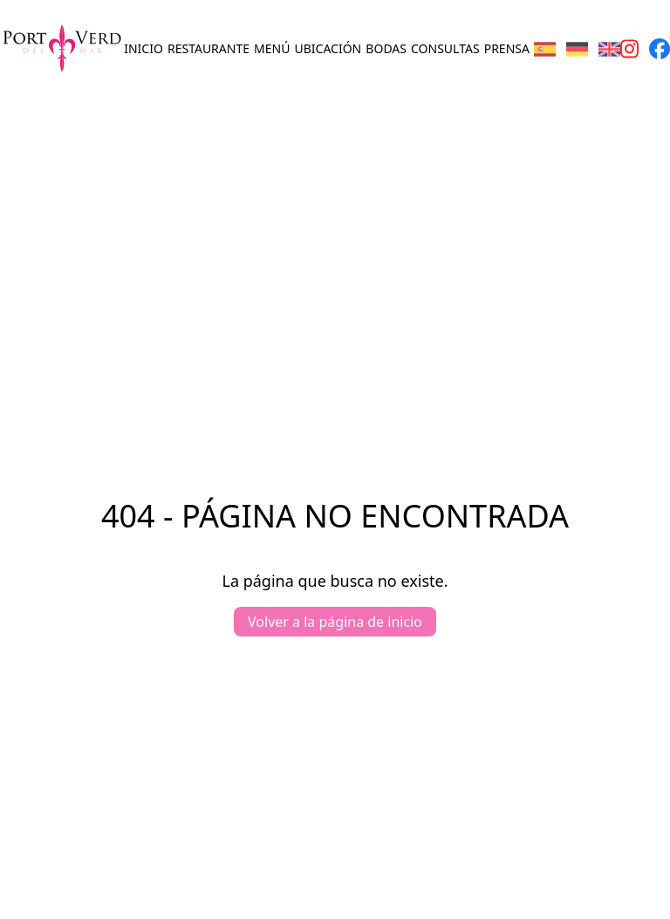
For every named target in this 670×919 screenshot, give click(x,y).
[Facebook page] (659, 48)
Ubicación (328, 48)
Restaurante (209, 48)
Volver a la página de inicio (335, 621)
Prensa (507, 48)
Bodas (386, 48)
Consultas (445, 48)
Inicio (143, 48)
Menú (272, 48)
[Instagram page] (629, 48)
